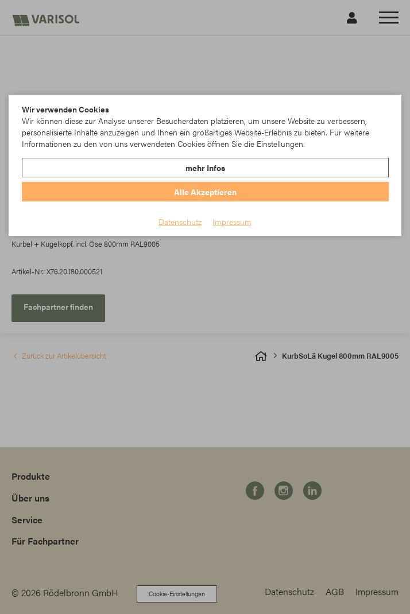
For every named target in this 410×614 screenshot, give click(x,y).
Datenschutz (180, 221)
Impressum (232, 221)
